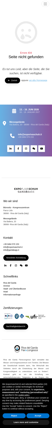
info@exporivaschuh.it (12, 247)
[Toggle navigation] (45, 4)
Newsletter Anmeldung (16, 258)
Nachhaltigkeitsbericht (15, 326)
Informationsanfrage (12, 294)
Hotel (5, 292)
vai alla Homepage (38, 80)
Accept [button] (38, 416)
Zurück (12, 80)
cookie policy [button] (23, 395)
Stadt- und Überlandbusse (14, 289)
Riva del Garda (9, 283)
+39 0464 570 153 (26, 137)
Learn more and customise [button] (26, 422)
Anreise (6, 286)
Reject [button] (14, 416)
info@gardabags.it (11, 250)
